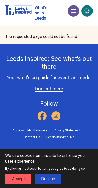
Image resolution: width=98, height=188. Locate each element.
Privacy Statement (67, 130)
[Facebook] (42, 115)
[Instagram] (55, 115)
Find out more (49, 88)
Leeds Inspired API (60, 137)
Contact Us (32, 137)
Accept (18, 181)
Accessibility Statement (30, 130)
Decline (48, 181)
